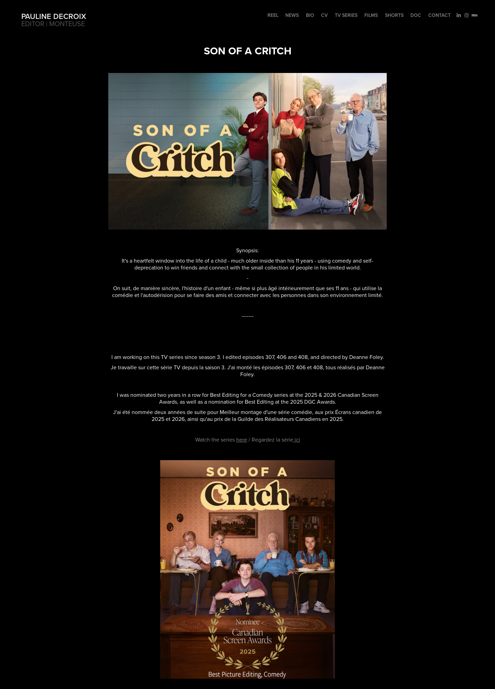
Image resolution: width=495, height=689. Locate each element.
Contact (439, 15)
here (241, 439)
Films (371, 15)
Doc (415, 15)
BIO (310, 15)
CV (324, 15)
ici (296, 439)
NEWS (292, 15)
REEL (272, 15)
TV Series (346, 15)
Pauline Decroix (53, 16)
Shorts (394, 15)
